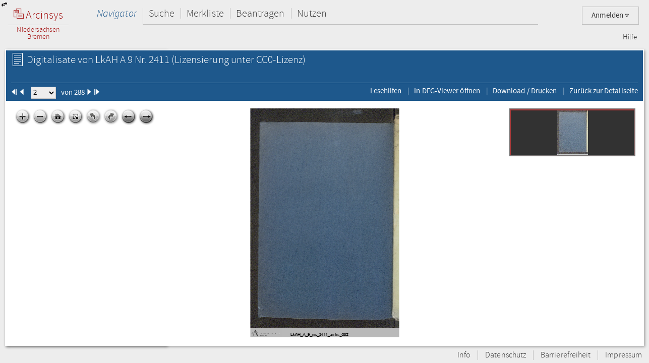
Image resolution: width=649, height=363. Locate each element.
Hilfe (630, 37)
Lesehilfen (386, 91)
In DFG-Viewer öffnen (447, 91)
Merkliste (205, 13)
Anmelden (610, 15)
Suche (161, 13)
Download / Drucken (525, 91)
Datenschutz (505, 355)
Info (463, 355)
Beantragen (260, 13)
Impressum (623, 355)
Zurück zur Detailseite (603, 91)
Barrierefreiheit (566, 355)
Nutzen (312, 13)
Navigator (117, 13)
